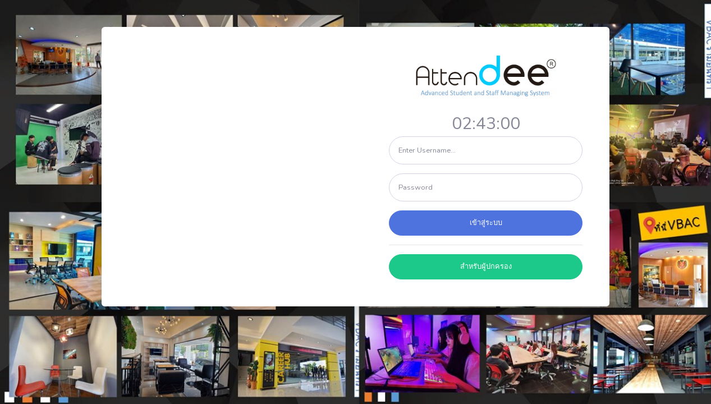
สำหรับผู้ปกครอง (486, 266)
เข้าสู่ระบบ (486, 223)
